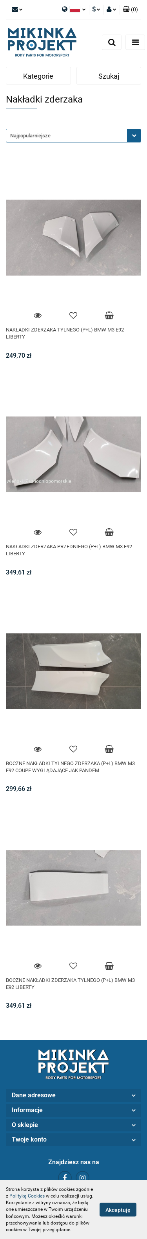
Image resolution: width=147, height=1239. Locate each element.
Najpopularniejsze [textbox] (30, 136)
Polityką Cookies (27, 1196)
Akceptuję (118, 1210)
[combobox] (73, 135)
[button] (130, 10)
